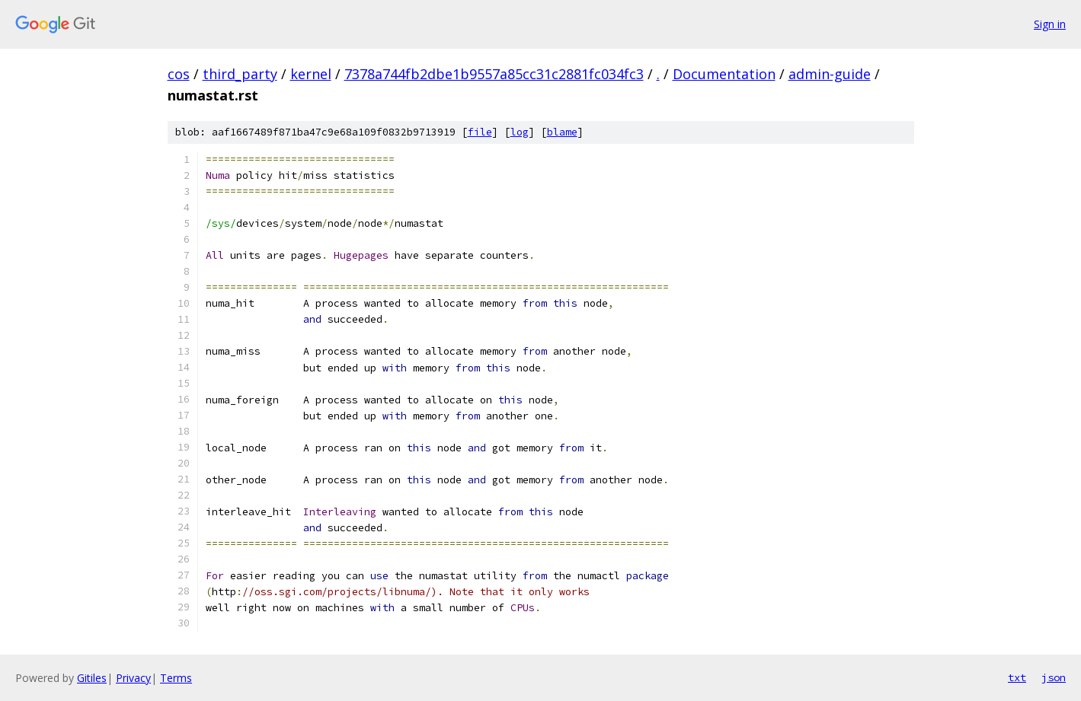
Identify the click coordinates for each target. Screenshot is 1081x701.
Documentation (724, 74)
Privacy (133, 678)
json (1053, 677)
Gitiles (92, 678)
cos (179, 74)
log (519, 132)
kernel (310, 74)
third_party (240, 74)
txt (1017, 677)
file (480, 132)
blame (562, 132)
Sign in (1050, 24)
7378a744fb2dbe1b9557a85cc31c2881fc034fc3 (494, 74)
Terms (176, 678)
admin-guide (829, 74)
